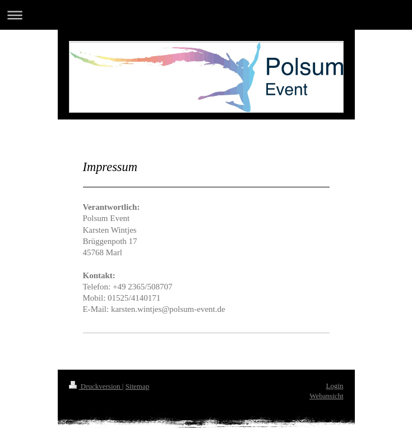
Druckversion (95, 386)
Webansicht (326, 396)
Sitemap (138, 386)
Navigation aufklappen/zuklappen (206, 15)
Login (334, 385)
